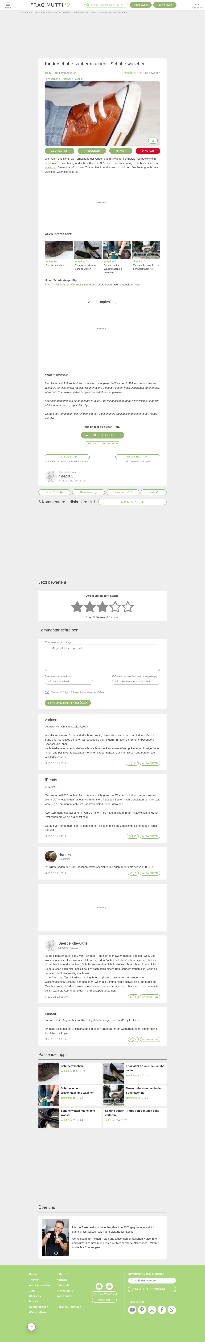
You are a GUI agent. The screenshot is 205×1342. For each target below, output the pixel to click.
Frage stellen (140, 4)
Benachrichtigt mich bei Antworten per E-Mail (78, 692)
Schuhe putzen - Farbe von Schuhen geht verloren (132, 1113)
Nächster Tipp (137, 456)
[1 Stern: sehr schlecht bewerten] (77, 607)
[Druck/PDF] (54, 492)
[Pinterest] (142, 1310)
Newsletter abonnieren (152, 1289)
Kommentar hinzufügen (102, 656)
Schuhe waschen (55, 265)
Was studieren (38, 1312)
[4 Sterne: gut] (115, 607)
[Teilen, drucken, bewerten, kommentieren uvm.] (31, 1327)
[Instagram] (152, 1310)
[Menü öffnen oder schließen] (8, 5)
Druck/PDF (59, 150)
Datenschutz (65, 1285)
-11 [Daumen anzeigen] (134, 763)
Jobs (32, 1290)
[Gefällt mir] (129, 763)
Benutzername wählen (58, 676)
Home (33, 1274)
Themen (34, 1279)
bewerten (142, 73)
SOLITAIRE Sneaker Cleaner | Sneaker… (71, 284)
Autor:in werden (39, 1285)
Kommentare (132, 502)
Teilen (121, 150)
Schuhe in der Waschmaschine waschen (113, 269)
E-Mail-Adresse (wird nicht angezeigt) (134, 676)
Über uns (35, 1296)
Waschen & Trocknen (59, 78)
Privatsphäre (65, 1290)
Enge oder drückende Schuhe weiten (86, 267)
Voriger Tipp (67, 456)
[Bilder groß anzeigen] (153, 141)
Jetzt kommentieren (102, 443)
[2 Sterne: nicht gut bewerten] (90, 607)
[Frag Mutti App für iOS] (99, 1287)
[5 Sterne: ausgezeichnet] (128, 607)
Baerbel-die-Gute (73, 943)
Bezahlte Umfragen (69, 1306)
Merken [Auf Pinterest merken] (148, 150)
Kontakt (62, 1279)
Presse (33, 1301)
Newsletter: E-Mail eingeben (146, 1273)
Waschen (50, 167)
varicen (51, 720)
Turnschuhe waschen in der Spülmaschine (146, 267)
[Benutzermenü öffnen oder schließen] (197, 5)
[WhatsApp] (172, 1310)
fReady (51, 780)
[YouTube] (132, 1310)
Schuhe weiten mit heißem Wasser (78, 1113)
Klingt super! (103, 435)
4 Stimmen (112, 617)
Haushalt (78, 78)
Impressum (64, 1296)
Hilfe (59, 1274)
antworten (150, 763)
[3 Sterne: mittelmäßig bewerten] (102, 607)
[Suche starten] (87, 5)
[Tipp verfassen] (164, 5)
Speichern (92, 150)
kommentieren (60, 73)
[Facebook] (162, 1310)
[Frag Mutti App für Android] (109, 1287)
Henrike (65, 854)
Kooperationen (38, 1306)
